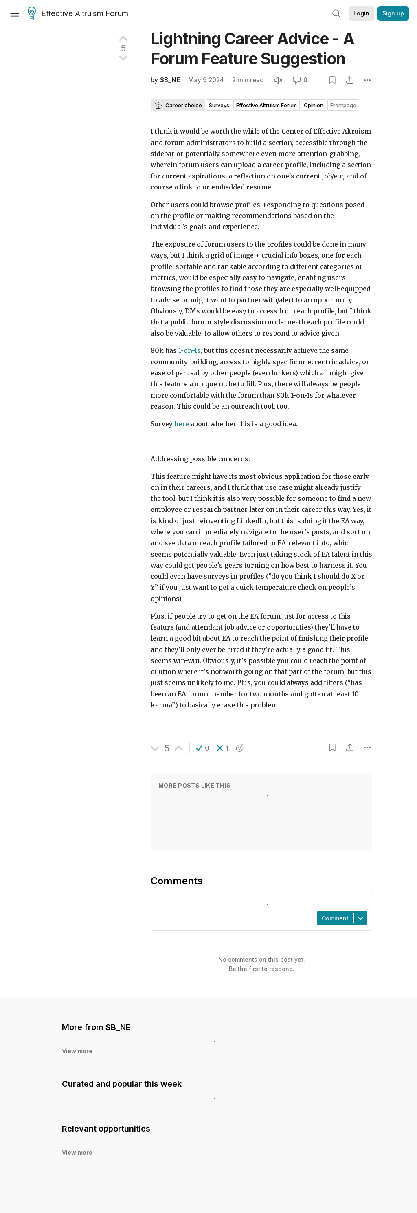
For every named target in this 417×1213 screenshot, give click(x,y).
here (181, 424)
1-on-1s (189, 350)
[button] (202, 748)
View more (77, 1051)
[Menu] (14, 13)
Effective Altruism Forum (78, 14)
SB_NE (170, 80)
